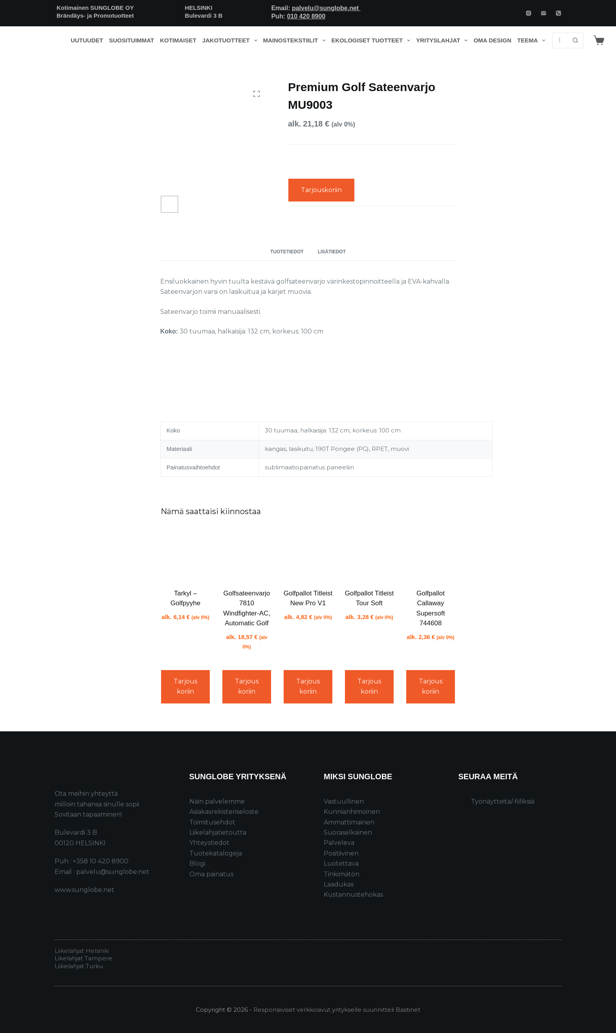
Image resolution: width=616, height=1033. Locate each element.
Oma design (492, 40)
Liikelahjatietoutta (217, 832)
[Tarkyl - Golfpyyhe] (185, 554)
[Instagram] (528, 13)
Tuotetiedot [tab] (287, 252)
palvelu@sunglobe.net (326, 8)
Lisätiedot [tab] (332, 252)
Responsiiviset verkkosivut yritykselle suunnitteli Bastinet (336, 1009)
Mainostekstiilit (296, 40)
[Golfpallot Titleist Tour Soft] (369, 554)
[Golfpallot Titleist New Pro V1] (308, 554)
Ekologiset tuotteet (372, 40)
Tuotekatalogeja (215, 853)
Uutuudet (87, 40)
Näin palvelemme (217, 801)
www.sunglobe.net (84, 890)
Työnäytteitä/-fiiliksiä (502, 801)
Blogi (197, 863)
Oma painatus (211, 874)
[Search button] (575, 40)
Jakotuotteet (231, 40)
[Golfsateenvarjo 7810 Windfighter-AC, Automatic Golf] (246, 554)
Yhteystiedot (209, 842)
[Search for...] (560, 40)
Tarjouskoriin (321, 190)
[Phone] (558, 13)
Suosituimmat (131, 40)
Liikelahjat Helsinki (82, 950)
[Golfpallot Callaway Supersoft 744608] (430, 554)
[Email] (543, 13)
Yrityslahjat (443, 40)
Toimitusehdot (212, 822)
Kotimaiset (178, 40)
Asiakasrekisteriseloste (223, 811)
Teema (532, 40)
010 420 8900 (306, 16)
